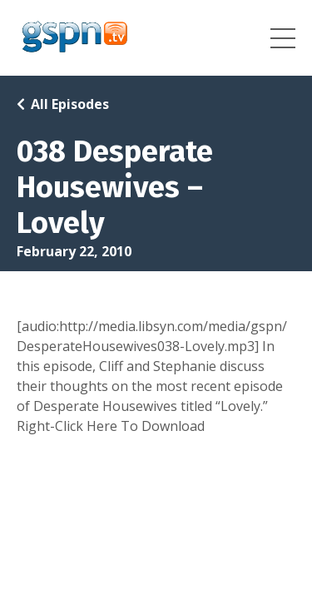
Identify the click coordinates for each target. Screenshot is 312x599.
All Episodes (70, 104)
